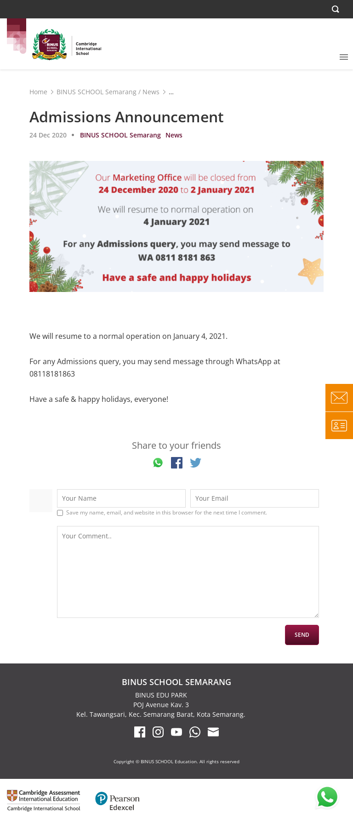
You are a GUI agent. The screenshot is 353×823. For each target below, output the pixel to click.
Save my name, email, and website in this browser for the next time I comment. (166, 512)
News (150, 91)
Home (38, 91)
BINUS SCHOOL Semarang (97, 91)
